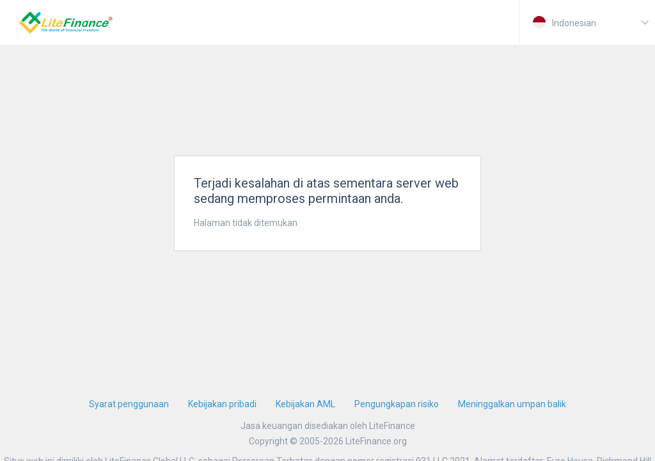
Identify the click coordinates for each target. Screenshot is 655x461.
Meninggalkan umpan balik (512, 404)
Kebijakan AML (305, 404)
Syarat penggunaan (129, 404)
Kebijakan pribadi (222, 404)
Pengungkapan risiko (396, 404)
